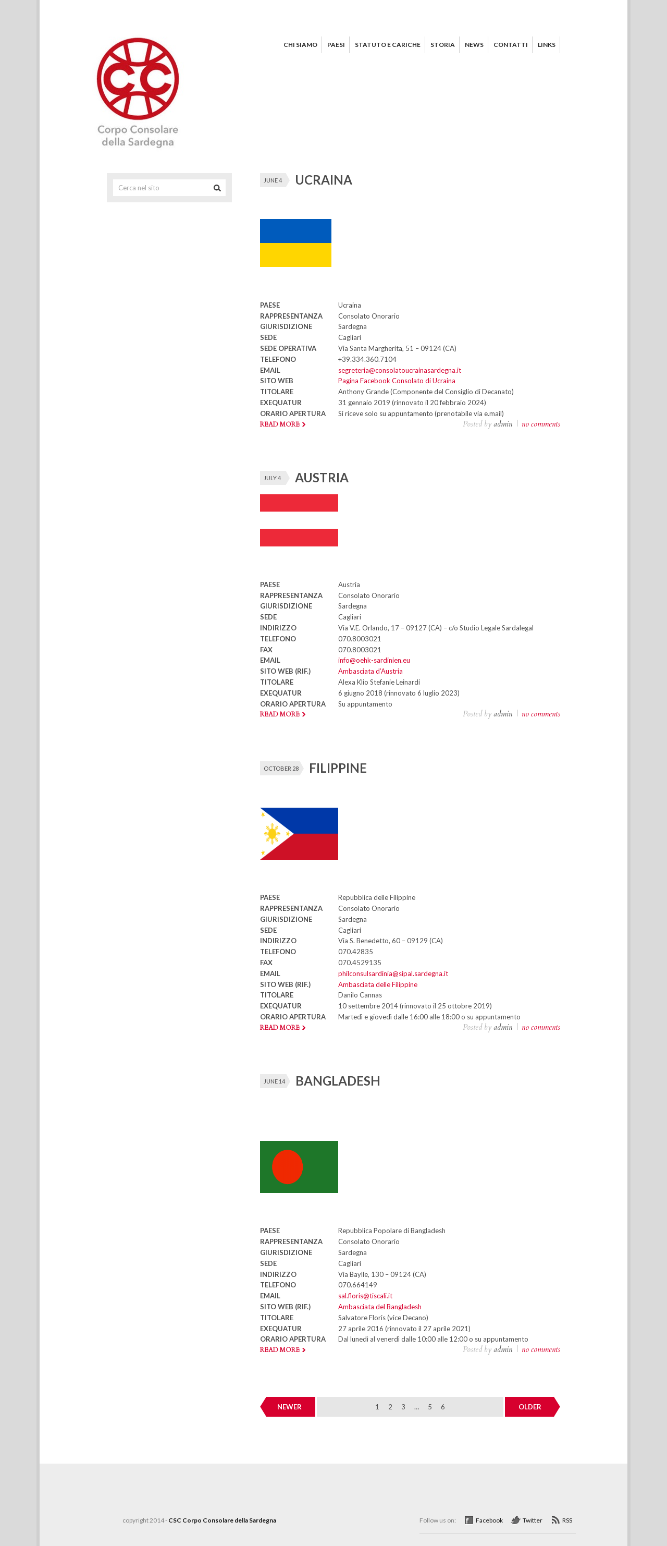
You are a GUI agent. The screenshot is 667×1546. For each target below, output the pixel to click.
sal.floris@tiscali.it (365, 1296)
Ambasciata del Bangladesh (380, 1306)
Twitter (532, 1520)
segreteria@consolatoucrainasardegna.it (399, 370)
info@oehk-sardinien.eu (374, 660)
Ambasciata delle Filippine (377, 984)
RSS (567, 1520)
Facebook (489, 1520)
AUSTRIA (322, 477)
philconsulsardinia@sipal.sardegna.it (393, 973)
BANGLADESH (337, 1080)
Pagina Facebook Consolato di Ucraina (396, 380)
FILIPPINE (338, 767)
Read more (280, 424)
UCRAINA (323, 179)
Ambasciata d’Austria (370, 671)
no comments (541, 424)
